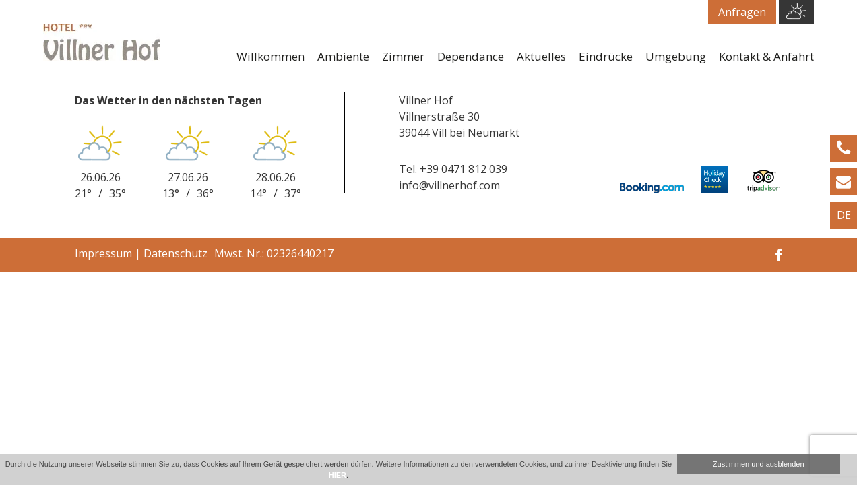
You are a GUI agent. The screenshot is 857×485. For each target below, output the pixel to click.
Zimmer (403, 56)
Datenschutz (176, 253)
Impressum (103, 253)
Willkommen (270, 56)
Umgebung (675, 56)
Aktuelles (541, 56)
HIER (337, 475)
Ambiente (343, 56)
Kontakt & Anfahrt (766, 56)
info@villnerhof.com (449, 185)
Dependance (470, 56)
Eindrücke (606, 56)
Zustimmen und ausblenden (758, 464)
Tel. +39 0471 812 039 (453, 169)
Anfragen (742, 12)
